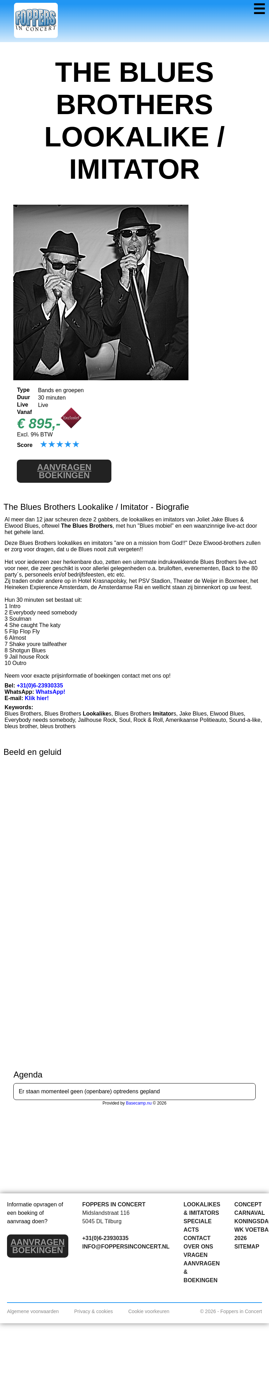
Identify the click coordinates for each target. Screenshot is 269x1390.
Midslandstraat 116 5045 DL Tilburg (106, 1217)
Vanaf (24, 412)
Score (24, 445)
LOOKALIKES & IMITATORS (202, 1208)
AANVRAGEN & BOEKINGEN (202, 1271)
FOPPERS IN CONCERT (113, 1204)
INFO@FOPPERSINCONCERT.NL (126, 1247)
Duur (23, 397)
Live (22, 405)
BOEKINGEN (64, 471)
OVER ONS (198, 1247)
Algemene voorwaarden (33, 1311)
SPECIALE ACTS (198, 1225)
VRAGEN (195, 1255)
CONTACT (197, 1238)
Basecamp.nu (139, 1103)
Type (23, 390)
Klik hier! (37, 698)
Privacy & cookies (93, 1311)
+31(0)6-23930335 (40, 686)
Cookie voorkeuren (149, 1311)
